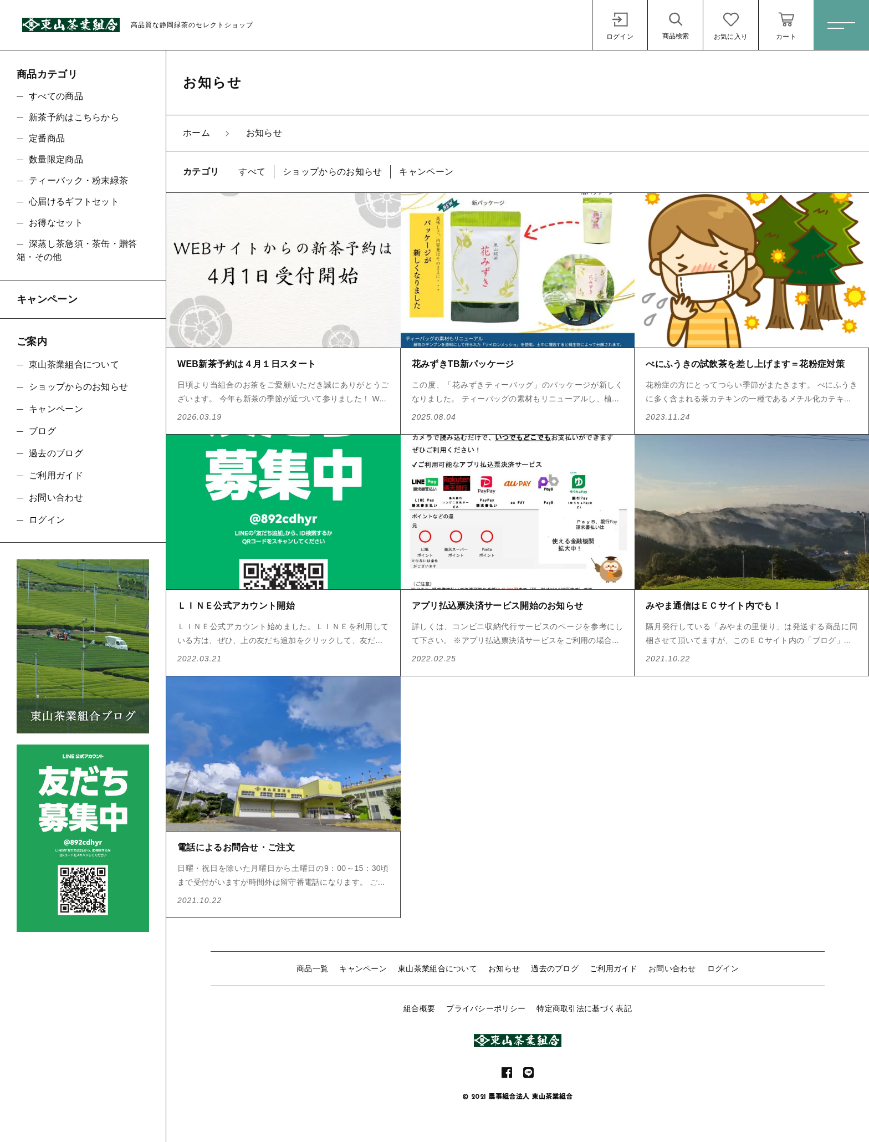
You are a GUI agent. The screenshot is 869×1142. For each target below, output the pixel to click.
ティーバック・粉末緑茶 (78, 180)
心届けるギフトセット (74, 201)
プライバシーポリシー (485, 1008)
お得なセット (56, 222)
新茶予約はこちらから (74, 117)
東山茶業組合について (437, 968)
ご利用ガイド (613, 968)
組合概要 (419, 1008)
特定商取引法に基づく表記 (584, 1008)
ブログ (42, 431)
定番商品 (47, 138)
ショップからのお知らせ (78, 386)
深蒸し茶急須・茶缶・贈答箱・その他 (77, 250)
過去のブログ (555, 968)
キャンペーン (363, 968)
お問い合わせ (672, 968)
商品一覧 (312, 968)
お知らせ (504, 968)
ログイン (723, 968)
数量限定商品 (56, 159)
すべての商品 (56, 96)
